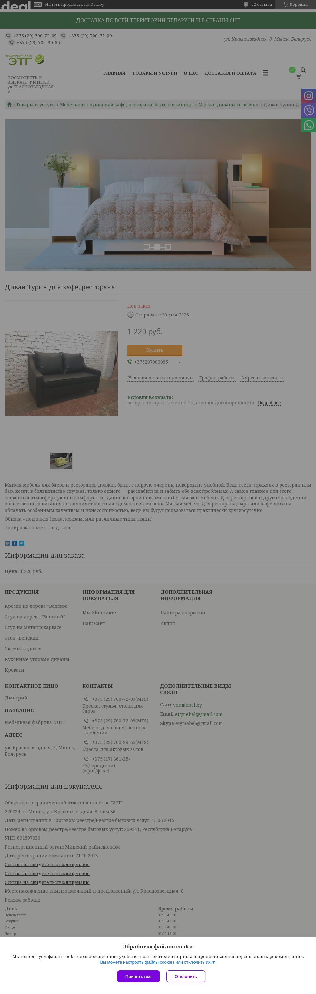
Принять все (138, 976)
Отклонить (186, 976)
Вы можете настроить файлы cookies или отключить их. (156, 962)
